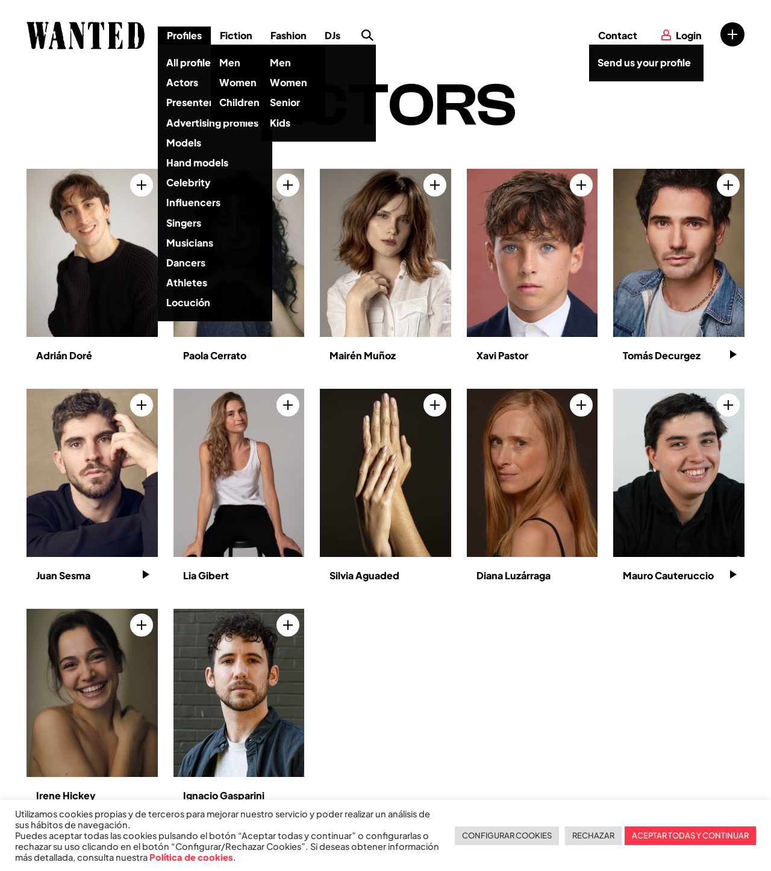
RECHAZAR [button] (593, 835)
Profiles (184, 35)
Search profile (367, 36)
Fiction (236, 35)
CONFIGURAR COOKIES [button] (507, 835)
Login (689, 35)
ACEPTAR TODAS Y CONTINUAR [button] (690, 835)
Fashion (288, 35)
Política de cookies (191, 857)
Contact (617, 35)
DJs (332, 35)
